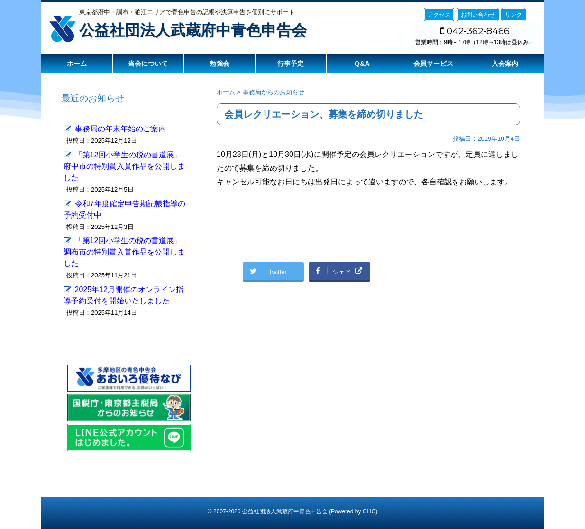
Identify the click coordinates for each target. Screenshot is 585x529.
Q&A (362, 63)
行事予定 (290, 63)
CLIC (369, 511)
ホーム (77, 63)
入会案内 (505, 63)
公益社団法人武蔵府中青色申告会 (193, 30)
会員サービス (433, 63)
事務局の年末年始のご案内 (120, 129)
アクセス (439, 14)
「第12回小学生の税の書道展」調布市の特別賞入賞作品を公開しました (124, 252)
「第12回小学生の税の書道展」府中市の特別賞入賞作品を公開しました (124, 166)
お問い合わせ (478, 14)
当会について (148, 63)
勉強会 (219, 63)
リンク (513, 14)
